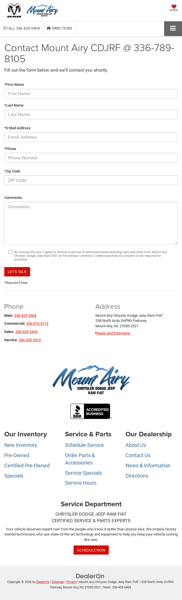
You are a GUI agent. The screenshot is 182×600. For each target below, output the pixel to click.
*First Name (14, 84)
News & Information (147, 465)
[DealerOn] (90, 576)
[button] (21, 28)
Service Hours (81, 483)
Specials (13, 476)
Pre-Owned (16, 455)
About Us (135, 445)
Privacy (71, 582)
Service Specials (83, 473)
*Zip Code (12, 171)
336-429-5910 (30, 340)
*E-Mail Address (17, 128)
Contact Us (137, 455)
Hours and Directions (112, 333)
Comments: (13, 197)
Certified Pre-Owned (27, 465)
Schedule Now (91, 550)
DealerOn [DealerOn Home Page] (42, 582)
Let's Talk (17, 271)
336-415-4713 (37, 323)
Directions (59, 28)
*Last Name (14, 105)
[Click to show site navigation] (173, 28)
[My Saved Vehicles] (174, 8)
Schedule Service (84, 445)
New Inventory (20, 445)
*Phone (10, 149)
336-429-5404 (25, 315)
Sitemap (58, 582)
